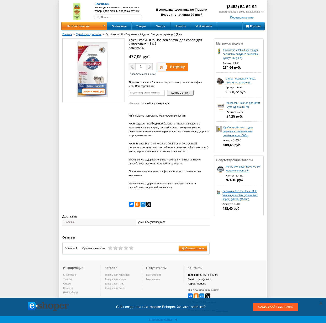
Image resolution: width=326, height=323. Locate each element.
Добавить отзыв (193, 248)
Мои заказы (153, 279)
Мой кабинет (203, 26)
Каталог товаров (78, 26)
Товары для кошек (115, 279)
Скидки (160, 26)
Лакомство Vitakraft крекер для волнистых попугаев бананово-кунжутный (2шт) (241, 54)
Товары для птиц (114, 283)
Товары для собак (115, 288)
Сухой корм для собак (88, 34)
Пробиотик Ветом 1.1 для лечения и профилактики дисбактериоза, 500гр (238, 131)
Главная (67, 34)
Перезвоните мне (241, 17)
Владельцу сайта (163, 319)
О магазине (119, 26)
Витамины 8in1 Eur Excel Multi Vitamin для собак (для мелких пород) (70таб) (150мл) (240, 195)
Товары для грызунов (117, 274)
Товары (141, 26)
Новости (180, 26)
